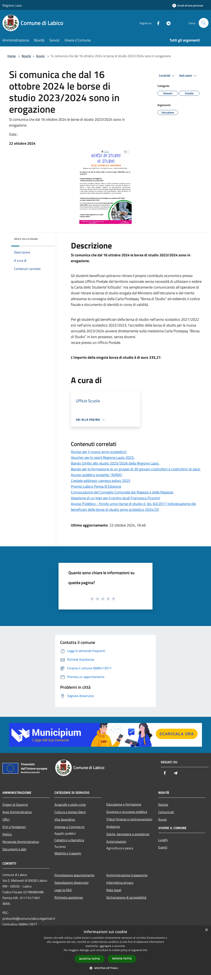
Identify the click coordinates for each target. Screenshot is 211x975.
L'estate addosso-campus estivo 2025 (100, 480)
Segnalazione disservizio (71, 882)
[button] (105, 968)
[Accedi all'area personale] (188, 5)
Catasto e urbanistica (69, 840)
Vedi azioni (188, 75)
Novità (26, 55)
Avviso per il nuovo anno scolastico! (99, 451)
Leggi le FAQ (63, 889)
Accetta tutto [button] (89, 959)
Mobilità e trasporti (67, 853)
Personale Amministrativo (20, 841)
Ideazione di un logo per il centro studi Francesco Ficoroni (115, 498)
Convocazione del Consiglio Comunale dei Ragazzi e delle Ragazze (122, 492)
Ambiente (113, 826)
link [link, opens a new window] (145, 950)
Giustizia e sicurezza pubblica (126, 811)
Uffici (6, 819)
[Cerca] (204, 23)
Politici (7, 834)
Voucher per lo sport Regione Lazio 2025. (103, 457)
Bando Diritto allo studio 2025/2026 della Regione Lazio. (115, 463)
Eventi (162, 847)
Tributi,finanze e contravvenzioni (129, 819)
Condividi (167, 75)
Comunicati (166, 811)
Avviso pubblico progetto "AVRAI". (97, 475)
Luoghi (163, 839)
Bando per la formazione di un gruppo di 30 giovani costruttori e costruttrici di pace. (136, 469)
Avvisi (40, 55)
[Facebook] (156, 23)
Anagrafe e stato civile (70, 804)
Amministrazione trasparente (127, 875)
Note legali (113, 889)
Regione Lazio (12, 5)
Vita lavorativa (64, 819)
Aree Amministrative (17, 811)
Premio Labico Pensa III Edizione (96, 486)
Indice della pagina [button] (26, 239)
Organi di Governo (15, 804)
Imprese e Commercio (69, 826)
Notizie (163, 804)
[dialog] (105, 950)
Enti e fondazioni (14, 826)
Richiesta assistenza (68, 897)
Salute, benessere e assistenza (127, 834)
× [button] (206, 930)
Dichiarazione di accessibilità (126, 897)
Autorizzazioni (116, 841)
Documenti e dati (14, 849)
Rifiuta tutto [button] (122, 958)
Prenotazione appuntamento (74, 875)
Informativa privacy (120, 882)
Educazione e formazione (123, 804)
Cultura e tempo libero (70, 811)
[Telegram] (167, 23)
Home (11, 55)
